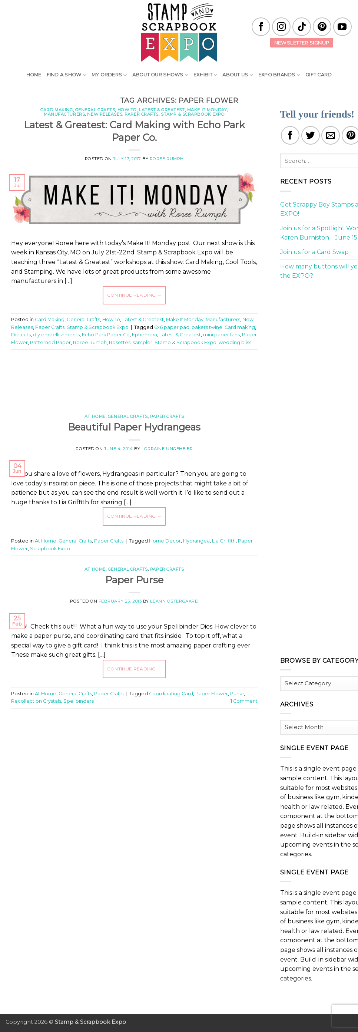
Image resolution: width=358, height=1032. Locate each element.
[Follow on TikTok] (301, 26)
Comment (244, 701)
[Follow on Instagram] (281, 26)
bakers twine (207, 327)
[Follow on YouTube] (342, 26)
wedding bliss (235, 342)
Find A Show (66, 75)
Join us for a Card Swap (314, 251)
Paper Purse (134, 580)
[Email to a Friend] (330, 135)
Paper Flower (211, 693)
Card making (240, 327)
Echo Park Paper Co (106, 334)
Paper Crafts (142, 114)
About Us (237, 75)
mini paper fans (221, 334)
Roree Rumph (167, 158)
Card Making (56, 109)
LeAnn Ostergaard (174, 601)
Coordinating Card (171, 693)
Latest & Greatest (162, 109)
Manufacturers (64, 114)
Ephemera (144, 334)
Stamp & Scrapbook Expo (193, 114)
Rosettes (119, 342)
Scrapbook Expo (50, 548)
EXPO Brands (279, 75)
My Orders (109, 75)
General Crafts (95, 109)
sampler (142, 342)
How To (127, 109)
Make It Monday (207, 109)
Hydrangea (196, 541)
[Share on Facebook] (290, 135)
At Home (95, 416)
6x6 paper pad (171, 327)
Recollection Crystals (36, 701)
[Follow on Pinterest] (322, 26)
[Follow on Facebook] (261, 26)
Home (34, 75)
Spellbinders (78, 701)
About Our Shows (160, 75)
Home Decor (165, 541)
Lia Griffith (224, 541)
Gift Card (318, 75)
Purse (237, 693)
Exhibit (205, 75)
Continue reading (134, 295)
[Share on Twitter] (310, 135)
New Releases (104, 114)
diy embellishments (56, 334)
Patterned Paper (50, 342)
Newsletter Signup (301, 43)
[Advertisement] (146, 378)
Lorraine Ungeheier (167, 448)
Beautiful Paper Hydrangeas (134, 427)
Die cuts (21, 334)
